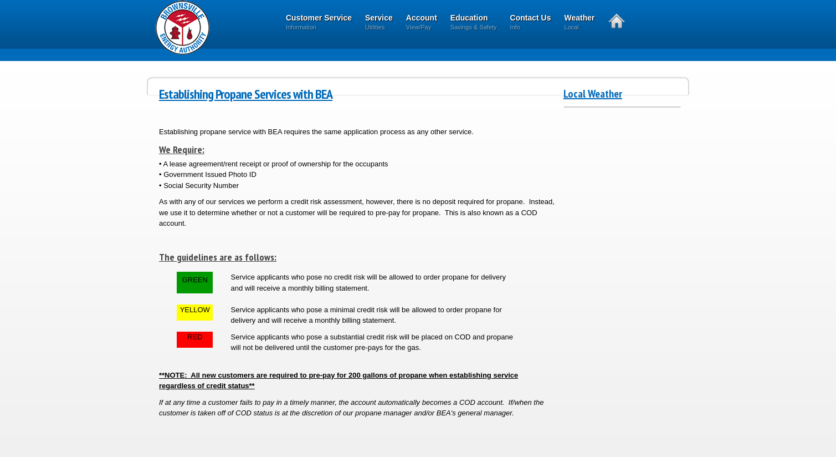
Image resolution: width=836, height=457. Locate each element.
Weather (580, 23)
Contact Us (530, 23)
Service (379, 23)
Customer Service (319, 23)
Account (421, 23)
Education (473, 23)
